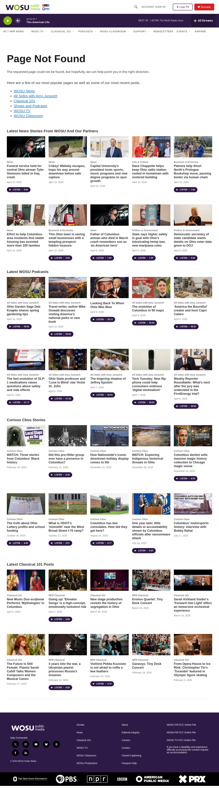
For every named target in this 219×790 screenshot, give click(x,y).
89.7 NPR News (13, 35)
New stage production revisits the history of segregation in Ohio (106, 607)
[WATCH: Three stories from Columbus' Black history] (26, 440)
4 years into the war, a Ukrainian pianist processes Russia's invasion (65, 673)
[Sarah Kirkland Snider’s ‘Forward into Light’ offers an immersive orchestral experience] (193, 584)
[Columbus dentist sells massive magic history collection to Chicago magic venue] (193, 440)
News (10, 166)
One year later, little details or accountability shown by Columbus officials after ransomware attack (151, 535)
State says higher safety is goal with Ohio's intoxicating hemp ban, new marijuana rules (149, 244)
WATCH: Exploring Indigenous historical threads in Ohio (147, 462)
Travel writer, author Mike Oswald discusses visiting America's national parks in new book (67, 318)
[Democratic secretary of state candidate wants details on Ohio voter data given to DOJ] (193, 219)
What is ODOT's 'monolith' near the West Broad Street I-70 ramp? (66, 531)
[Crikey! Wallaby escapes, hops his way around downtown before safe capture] (68, 151)
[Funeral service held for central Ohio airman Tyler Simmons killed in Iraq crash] (26, 151)
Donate (207, 9)
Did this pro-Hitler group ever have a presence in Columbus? (66, 462)
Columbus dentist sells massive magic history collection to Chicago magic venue (191, 464)
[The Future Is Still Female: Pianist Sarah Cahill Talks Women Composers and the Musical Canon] (26, 648)
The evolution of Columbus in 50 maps (148, 312)
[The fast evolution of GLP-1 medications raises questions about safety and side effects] (26, 363)
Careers (126, 744)
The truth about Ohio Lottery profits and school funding (26, 531)
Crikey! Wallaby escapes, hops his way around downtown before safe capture (67, 175)
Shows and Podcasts (30, 110)
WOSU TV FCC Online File (181, 744)
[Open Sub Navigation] (168, 9)
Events (182, 35)
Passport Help (129, 767)
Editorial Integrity (130, 736)
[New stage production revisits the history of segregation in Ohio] (109, 584)
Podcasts (85, 35)
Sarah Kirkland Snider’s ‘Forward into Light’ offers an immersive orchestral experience (193, 609)
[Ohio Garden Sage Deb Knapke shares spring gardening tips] (26, 291)
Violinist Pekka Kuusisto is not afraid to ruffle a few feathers (108, 671)
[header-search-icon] (136, 8)
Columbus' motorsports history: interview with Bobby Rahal (191, 531)
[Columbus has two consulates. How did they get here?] (109, 508)
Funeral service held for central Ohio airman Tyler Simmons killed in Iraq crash (25, 175)
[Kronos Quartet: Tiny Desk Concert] (151, 584)
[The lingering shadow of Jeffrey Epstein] (109, 363)
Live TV (183, 9)
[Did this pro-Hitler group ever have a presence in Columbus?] (68, 440)
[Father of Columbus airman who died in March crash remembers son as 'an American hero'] (109, 219)
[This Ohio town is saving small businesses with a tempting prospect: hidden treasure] (68, 219)
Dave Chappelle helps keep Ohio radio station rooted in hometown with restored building (150, 175)
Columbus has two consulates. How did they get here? (108, 531)
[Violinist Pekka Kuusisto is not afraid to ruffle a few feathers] (109, 648)
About (125, 729)
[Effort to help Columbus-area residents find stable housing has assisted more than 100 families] (26, 219)
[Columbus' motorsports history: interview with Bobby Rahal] (193, 508)
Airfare (200, 35)
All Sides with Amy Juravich (35, 100)
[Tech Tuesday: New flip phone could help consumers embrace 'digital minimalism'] (151, 363)
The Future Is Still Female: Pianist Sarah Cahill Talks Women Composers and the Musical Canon (23, 675)
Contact (126, 752)
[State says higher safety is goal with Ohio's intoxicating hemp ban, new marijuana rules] (151, 219)
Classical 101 (61, 35)
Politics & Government (145, 234)
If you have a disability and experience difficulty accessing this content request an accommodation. (187, 754)
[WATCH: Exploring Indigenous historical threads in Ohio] (151, 440)
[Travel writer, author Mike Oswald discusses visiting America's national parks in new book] (68, 291)
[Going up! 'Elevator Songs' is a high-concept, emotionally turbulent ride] (68, 584)
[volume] (18, 25)
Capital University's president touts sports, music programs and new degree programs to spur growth (108, 177)
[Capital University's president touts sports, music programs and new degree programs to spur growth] (109, 151)
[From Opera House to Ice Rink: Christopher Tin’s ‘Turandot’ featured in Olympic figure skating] (193, 648)
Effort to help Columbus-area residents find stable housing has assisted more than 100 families (25, 244)
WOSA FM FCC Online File (181, 736)
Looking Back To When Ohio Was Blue (107, 309)
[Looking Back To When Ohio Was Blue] (109, 291)
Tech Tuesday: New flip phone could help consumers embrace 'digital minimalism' (149, 388)
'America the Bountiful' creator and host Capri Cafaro (190, 314)
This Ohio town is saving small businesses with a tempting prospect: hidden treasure (67, 244)
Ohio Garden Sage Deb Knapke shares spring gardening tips (23, 314)
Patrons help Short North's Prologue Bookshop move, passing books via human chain (192, 175)
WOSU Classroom (113, 35)
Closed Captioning (131, 759)
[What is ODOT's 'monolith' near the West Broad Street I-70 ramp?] (68, 508)
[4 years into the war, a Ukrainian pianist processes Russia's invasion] (68, 648)
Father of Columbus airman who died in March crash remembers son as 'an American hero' (109, 244)
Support (139, 35)
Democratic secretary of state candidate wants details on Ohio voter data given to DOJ (193, 244)
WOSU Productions (87, 767)
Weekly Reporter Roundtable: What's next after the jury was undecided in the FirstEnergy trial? (192, 390)
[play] (7, 25)
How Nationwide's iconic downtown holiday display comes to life (109, 462)
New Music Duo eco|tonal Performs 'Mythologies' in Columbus (25, 607)
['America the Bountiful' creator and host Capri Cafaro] (193, 291)
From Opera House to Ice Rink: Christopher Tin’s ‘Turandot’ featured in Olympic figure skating (192, 673)
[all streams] (203, 25)
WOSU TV (37, 35)
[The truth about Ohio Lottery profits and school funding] (26, 508)
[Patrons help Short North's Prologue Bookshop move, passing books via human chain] (193, 151)
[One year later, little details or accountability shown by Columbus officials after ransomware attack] (151, 508)
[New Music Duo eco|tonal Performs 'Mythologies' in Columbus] (26, 584)
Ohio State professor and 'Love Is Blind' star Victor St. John (67, 386)
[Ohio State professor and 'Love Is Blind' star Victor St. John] (68, 363)
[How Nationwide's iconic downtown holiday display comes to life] (109, 440)
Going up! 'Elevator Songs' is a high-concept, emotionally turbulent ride (67, 607)
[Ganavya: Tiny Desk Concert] (151, 648)
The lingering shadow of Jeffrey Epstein (108, 384)
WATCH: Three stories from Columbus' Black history (23, 462)
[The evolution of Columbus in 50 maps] (151, 291)
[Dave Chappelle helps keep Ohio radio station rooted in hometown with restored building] (151, 151)
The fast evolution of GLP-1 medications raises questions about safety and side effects (26, 388)
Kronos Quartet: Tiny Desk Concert (147, 605)
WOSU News (24, 95)
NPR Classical (57, 599)
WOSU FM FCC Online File (181, 729)
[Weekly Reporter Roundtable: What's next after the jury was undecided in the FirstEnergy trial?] (193, 363)
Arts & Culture (140, 166)
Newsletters (163, 35)
